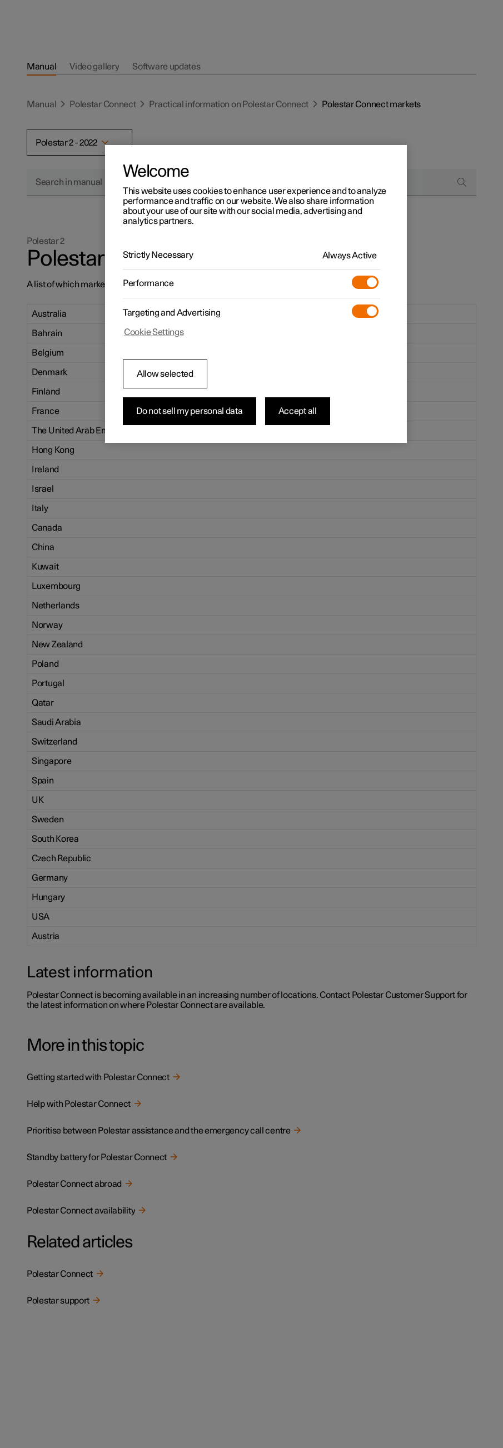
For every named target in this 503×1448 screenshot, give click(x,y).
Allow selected (165, 374)
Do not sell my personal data (189, 411)
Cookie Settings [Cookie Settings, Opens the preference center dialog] (154, 332)
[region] (256, 294)
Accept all (297, 411)
